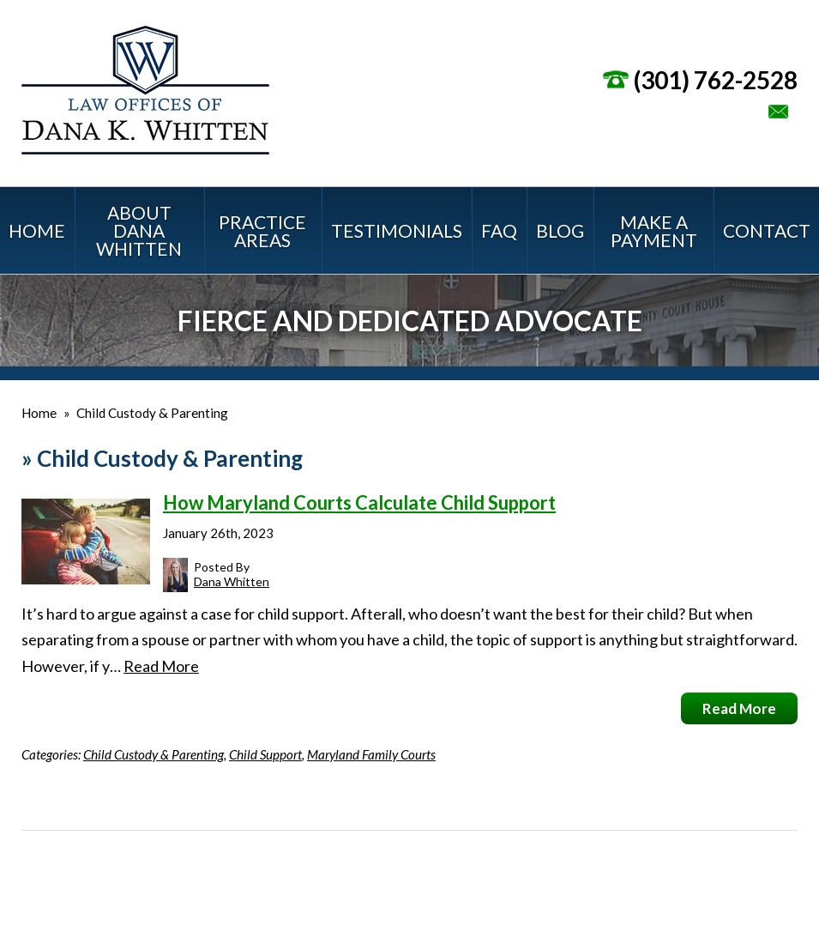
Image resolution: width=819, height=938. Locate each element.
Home (37, 230)
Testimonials (396, 230)
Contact (766, 230)
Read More (161, 666)
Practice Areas (262, 231)
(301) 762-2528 (716, 79)
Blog (560, 230)
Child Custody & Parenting (153, 754)
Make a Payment (654, 231)
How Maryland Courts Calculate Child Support (359, 502)
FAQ (499, 230)
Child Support (265, 754)
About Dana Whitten (139, 230)
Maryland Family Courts (371, 754)
